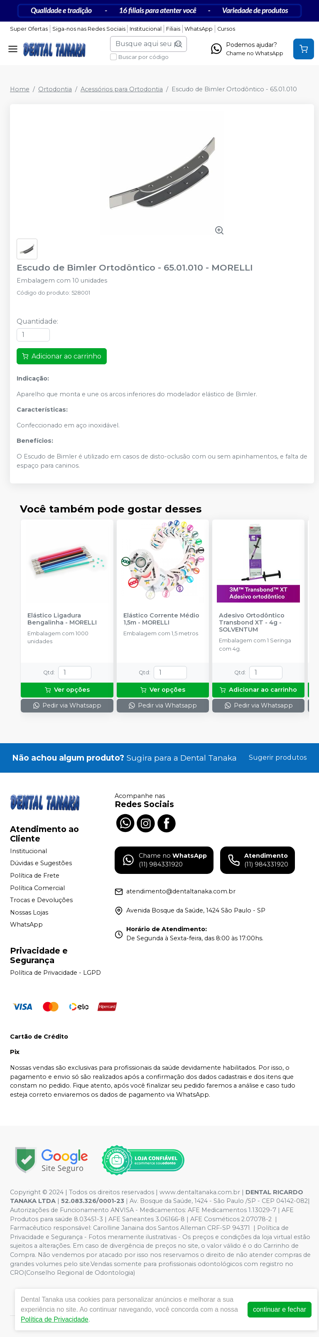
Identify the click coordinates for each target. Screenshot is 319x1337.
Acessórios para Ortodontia (122, 89)
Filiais (173, 29)
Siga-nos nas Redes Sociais (88, 29)
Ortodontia (55, 89)
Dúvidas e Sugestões (41, 863)
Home (19, 89)
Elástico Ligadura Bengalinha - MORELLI (62, 619)
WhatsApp (198, 29)
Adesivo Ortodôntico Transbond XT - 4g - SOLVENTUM (252, 623)
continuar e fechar (279, 1309)
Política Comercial (37, 888)
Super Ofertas (29, 29)
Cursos (226, 29)
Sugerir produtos (278, 757)
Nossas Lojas (29, 912)
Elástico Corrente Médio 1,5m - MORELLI (161, 619)
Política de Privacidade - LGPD (55, 972)
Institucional (146, 29)
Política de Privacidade (54, 1319)
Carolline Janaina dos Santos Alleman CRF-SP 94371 (171, 1228)
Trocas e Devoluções (41, 900)
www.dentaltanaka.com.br (200, 1192)
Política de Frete (34, 875)
